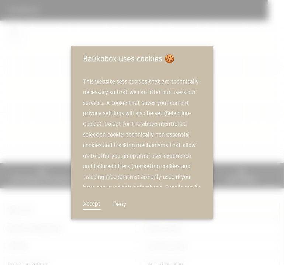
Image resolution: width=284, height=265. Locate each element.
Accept (92, 203)
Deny (119, 204)
